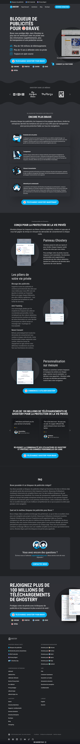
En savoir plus (40, 742)
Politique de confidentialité (46, 734)
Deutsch (43, 705)
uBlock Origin (11, 691)
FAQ (42, 671)
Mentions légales (57, 734)
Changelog (11, 724)
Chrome (15, 66)
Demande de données (46, 681)
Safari (36, 66)
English (43, 701)
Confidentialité (45, 687)
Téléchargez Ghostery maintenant (40, 202)
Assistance (34, 7)
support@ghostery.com (39, 555)
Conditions (36, 734)
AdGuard (10, 671)
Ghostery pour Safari (47, 654)
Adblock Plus (11, 674)
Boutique (47, 7)
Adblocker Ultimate (13, 678)
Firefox (26, 66)
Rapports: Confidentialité (14, 708)
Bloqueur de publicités (16, 2)
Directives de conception (47, 684)
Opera (14, 70)
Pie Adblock (11, 684)
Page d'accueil (25, 7)
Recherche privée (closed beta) (17, 651)
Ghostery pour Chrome (48, 647)
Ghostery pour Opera (47, 657)
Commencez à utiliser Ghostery (40, 390)
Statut (9, 701)
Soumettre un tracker (46, 678)
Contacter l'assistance (47, 674)
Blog (41, 7)
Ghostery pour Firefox (47, 651)
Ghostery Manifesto (13, 705)
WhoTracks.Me (30, 2)
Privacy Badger (12, 687)
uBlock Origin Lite (13, 694)
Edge (45, 66)
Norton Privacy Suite (13, 681)
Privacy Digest (41, 2)
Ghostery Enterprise (13, 714)
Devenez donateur (62, 7)
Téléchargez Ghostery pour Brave (28, 61)
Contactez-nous (40, 564)
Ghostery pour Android (48, 664)
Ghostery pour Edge (47, 660)
